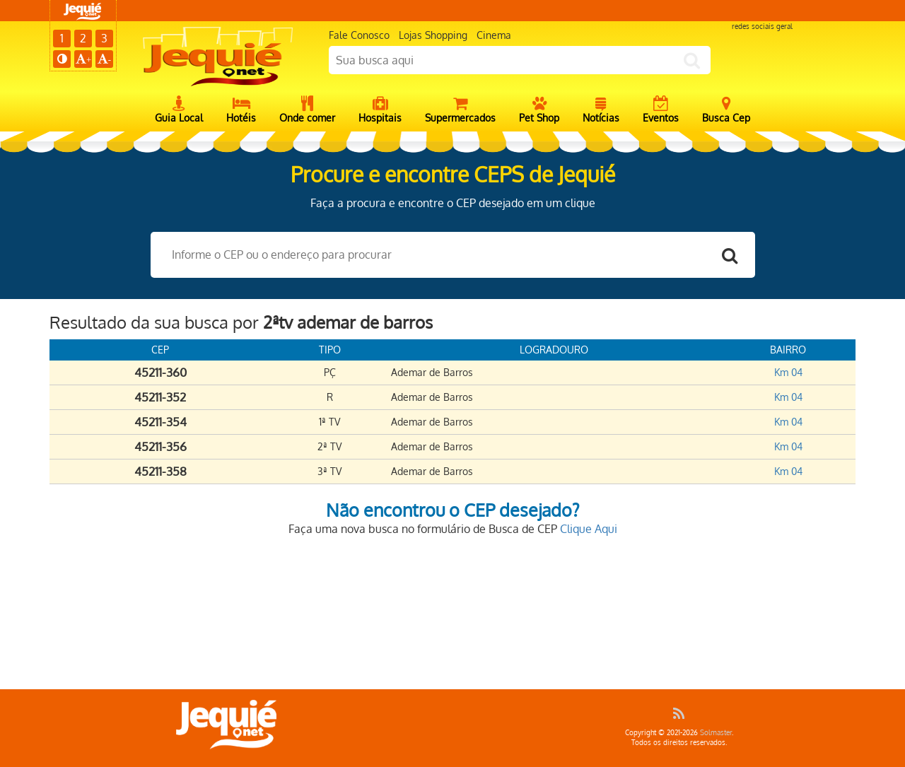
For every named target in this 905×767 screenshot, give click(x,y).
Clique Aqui (588, 529)
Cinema (494, 35)
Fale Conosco (359, 35)
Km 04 (788, 372)
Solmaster (716, 732)
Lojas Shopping (433, 35)
